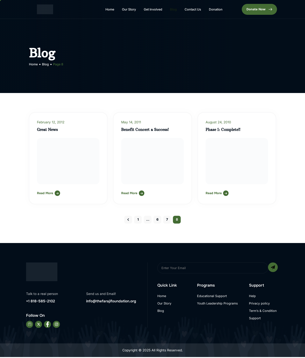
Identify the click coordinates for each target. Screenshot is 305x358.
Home (109, 9)
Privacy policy (259, 304)
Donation (216, 9)
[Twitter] (38, 325)
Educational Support (212, 296)
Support (255, 319)
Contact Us (193, 9)
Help (252, 296)
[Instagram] (56, 325)
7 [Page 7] (167, 219)
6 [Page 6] (157, 219)
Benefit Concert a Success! (146, 129)
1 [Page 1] (138, 219)
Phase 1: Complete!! (224, 129)
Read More (45, 193)
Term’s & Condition (263, 312)
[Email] (29, 325)
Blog (173, 9)
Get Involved (153, 9)
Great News (48, 129)
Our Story (129, 9)
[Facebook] (47, 325)
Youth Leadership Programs (217, 304)
